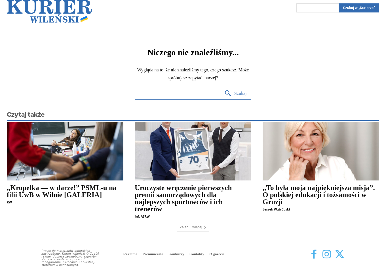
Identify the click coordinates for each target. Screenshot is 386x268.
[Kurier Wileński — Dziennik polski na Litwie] (49, 11)
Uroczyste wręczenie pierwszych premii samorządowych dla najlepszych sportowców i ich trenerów (183, 198)
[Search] (359, 7)
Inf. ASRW (142, 216)
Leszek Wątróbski (276, 209)
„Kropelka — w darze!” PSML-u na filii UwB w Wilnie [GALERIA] (61, 191)
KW (9, 202)
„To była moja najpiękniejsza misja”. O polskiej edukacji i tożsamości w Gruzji (319, 195)
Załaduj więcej (193, 227)
